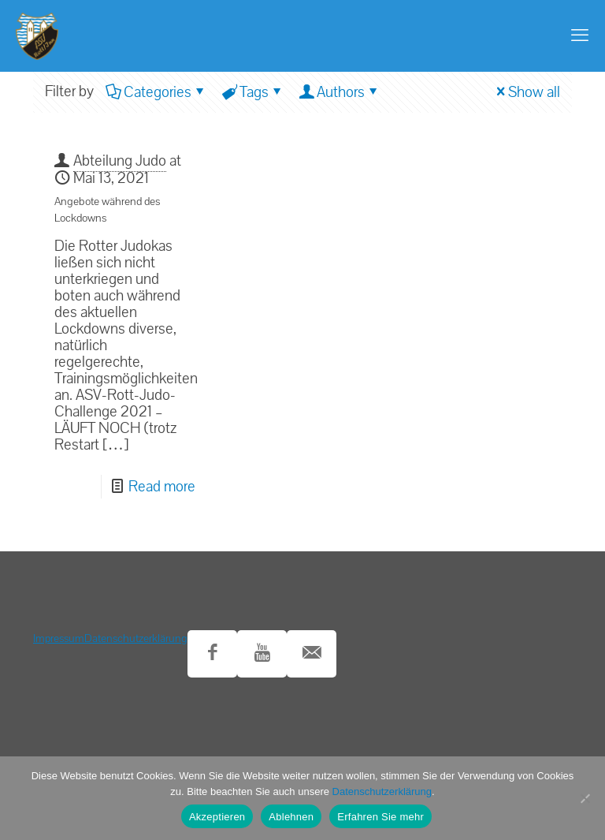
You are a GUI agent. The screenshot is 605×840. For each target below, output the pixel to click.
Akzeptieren (217, 817)
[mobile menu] (579, 35)
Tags (252, 92)
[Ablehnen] (585, 798)
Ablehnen (291, 817)
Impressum (58, 638)
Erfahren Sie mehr (380, 817)
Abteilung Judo (119, 161)
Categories (156, 92)
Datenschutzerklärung (135, 638)
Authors (339, 92)
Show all (526, 92)
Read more (161, 486)
